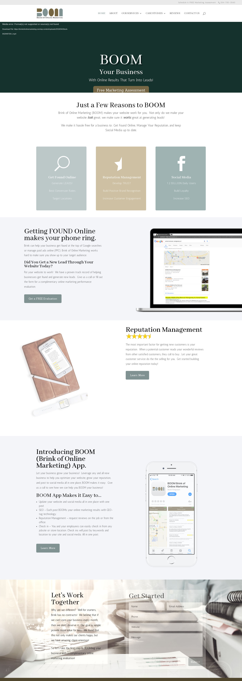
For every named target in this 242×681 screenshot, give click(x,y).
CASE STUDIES (154, 13)
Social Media (181, 185)
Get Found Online (62, 185)
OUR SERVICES (130, 13)
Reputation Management (122, 185)
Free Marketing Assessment (121, 90)
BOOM (121, 60)
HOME (101, 13)
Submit (195, 661)
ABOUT (113, 13)
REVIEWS (175, 13)
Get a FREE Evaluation (43, 298)
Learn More (137, 375)
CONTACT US (191, 13)
